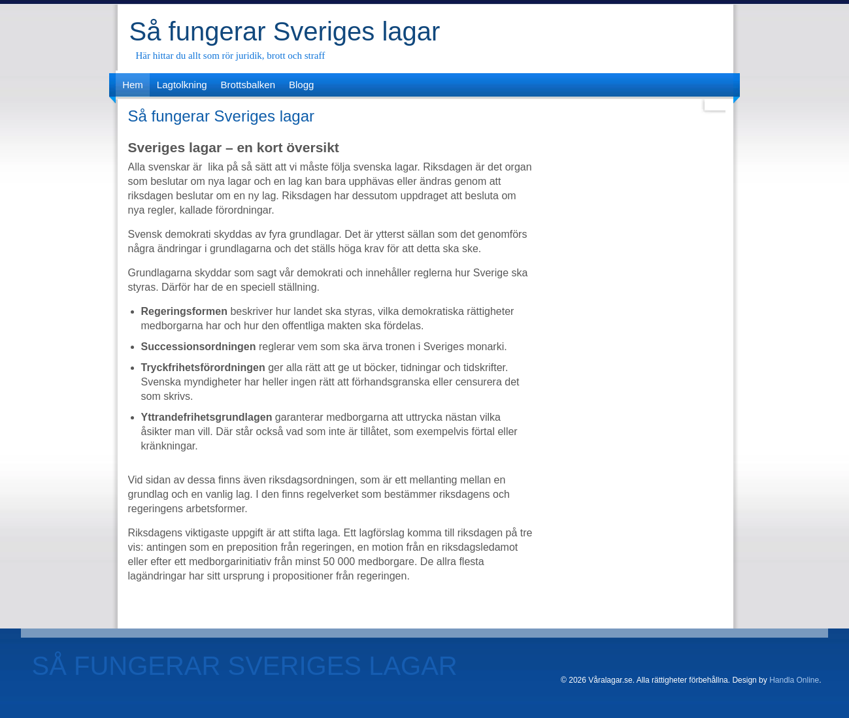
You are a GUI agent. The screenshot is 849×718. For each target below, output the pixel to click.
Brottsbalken (248, 84)
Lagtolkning (182, 84)
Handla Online (794, 680)
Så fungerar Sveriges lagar (285, 31)
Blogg (301, 84)
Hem (132, 84)
